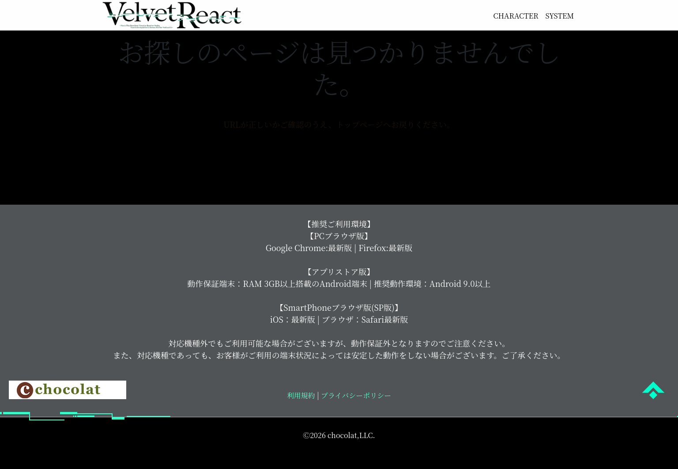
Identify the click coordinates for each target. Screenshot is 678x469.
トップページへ (339, 160)
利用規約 (301, 403)
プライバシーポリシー (355, 403)
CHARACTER (510, 15)
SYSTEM (558, 15)
